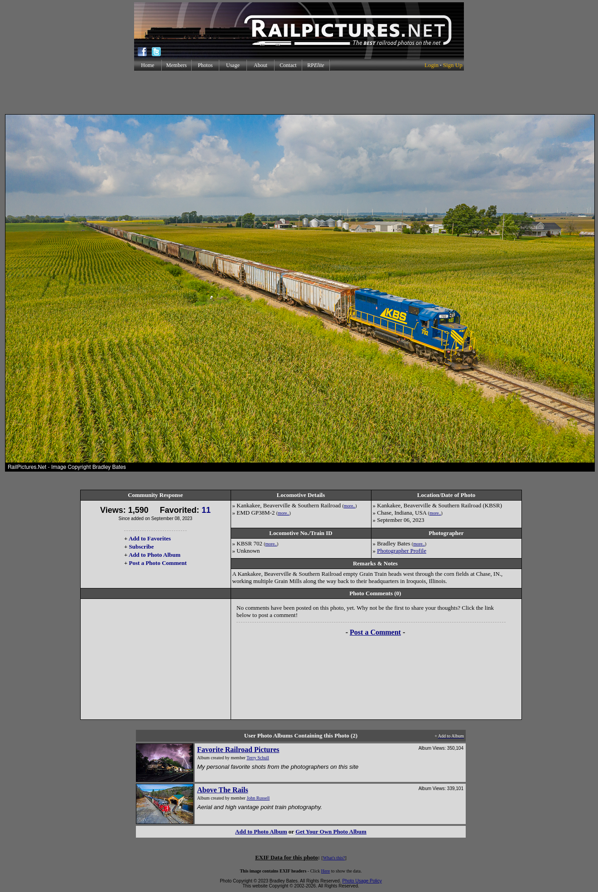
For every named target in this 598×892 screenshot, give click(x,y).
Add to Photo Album (155, 554)
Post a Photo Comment (158, 562)
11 (206, 510)
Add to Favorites (150, 538)
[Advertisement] (299, 92)
